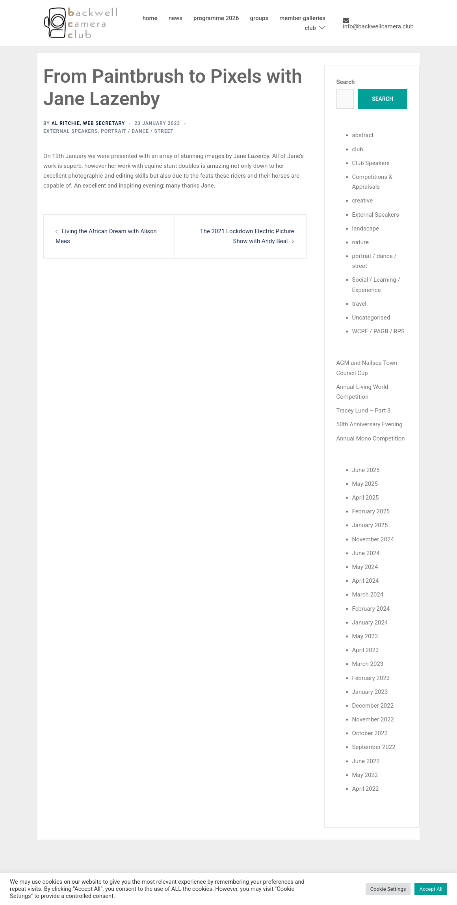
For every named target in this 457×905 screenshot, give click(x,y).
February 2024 (371, 608)
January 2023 (370, 691)
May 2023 (365, 636)
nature (360, 242)
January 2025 (370, 525)
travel (359, 303)
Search (345, 81)
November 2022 (373, 719)
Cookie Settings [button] (388, 889)
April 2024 (365, 580)
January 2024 (370, 622)
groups (259, 18)
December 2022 (373, 705)
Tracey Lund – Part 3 (363, 410)
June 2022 (366, 761)
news (175, 18)
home (150, 18)
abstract (363, 135)
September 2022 (374, 747)
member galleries (302, 18)
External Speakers (70, 131)
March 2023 (368, 663)
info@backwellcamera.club (378, 23)
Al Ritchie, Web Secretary (88, 123)
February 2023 (371, 678)
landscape (365, 228)
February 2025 (371, 511)
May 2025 (365, 483)
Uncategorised (371, 317)
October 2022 (370, 733)
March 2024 (368, 594)
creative (362, 200)
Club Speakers (371, 163)
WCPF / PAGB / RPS (378, 331)
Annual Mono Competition (370, 438)
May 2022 (365, 775)
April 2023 (365, 650)
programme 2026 (216, 18)
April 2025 (365, 497)
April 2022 (365, 788)
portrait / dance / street (137, 131)
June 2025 (366, 470)
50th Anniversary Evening (369, 424)
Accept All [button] (430, 889)
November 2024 (373, 539)
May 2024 (365, 567)
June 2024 (366, 553)
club (310, 28)
